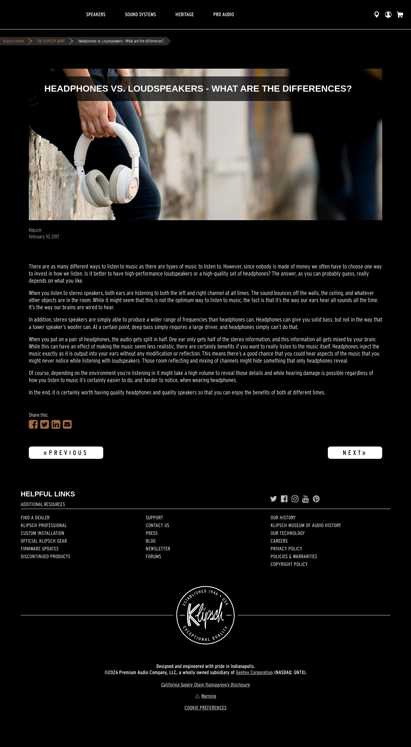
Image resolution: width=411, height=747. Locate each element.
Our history (283, 517)
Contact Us (157, 525)
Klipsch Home (13, 41)
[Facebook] (284, 499)
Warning (205, 696)
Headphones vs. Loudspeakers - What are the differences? (121, 41)
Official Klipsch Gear (44, 541)
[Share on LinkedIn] (55, 424)
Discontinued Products (45, 556)
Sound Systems (140, 14)
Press (152, 533)
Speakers (96, 14)
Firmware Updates (40, 548)
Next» (355, 452)
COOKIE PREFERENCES (205, 707)
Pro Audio (223, 14)
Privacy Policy (286, 548)
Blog (151, 541)
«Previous (66, 452)
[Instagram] (295, 499)
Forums (153, 556)
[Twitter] (273, 499)
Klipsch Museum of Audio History (306, 525)
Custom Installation (42, 533)
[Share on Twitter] (44, 424)
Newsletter (158, 548)
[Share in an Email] (67, 424)
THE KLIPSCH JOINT (51, 41)
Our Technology (288, 533)
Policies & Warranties (294, 556)
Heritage (184, 14)
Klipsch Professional (44, 525)
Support (154, 517)
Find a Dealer (35, 517)
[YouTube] (305, 499)
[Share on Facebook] (33, 424)
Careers (279, 541)
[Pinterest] (316, 499)
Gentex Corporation (254, 672)
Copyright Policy (289, 564)
